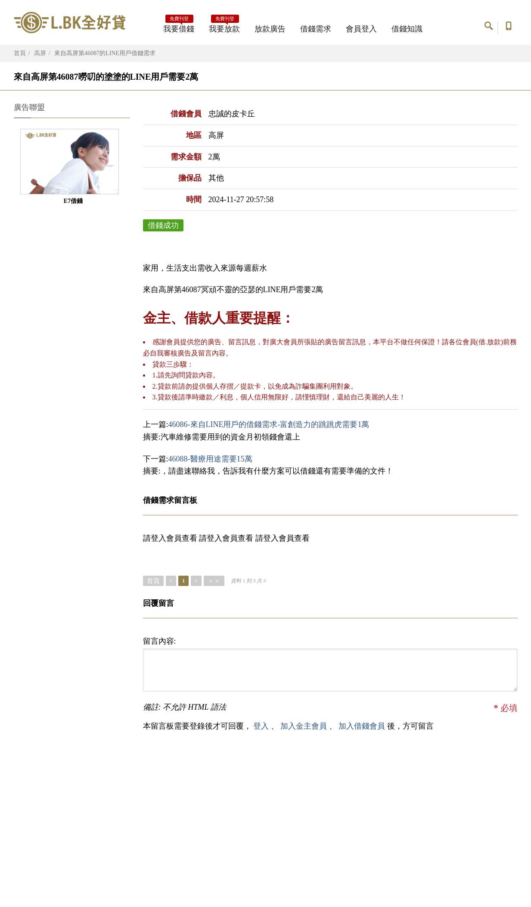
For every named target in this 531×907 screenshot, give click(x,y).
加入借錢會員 (362, 726)
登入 (261, 726)
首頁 (20, 53)
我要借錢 (178, 26)
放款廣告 (270, 29)
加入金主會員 (304, 726)
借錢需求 (315, 29)
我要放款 (224, 26)
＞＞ (214, 580)
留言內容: (159, 641)
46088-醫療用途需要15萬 (210, 459)
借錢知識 (406, 29)
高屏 (40, 53)
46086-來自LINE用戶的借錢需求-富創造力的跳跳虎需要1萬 (269, 424)
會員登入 (361, 29)
